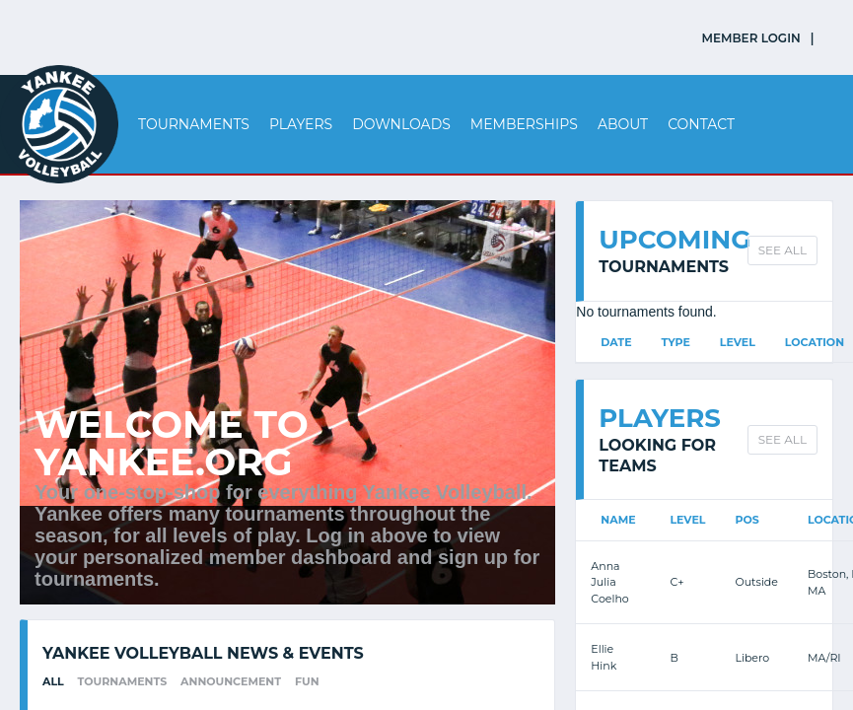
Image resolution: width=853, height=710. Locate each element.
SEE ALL (782, 250)
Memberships (524, 124)
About (623, 124)
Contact (701, 124)
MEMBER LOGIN (751, 38)
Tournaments (193, 124)
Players (300, 124)
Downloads (401, 124)
